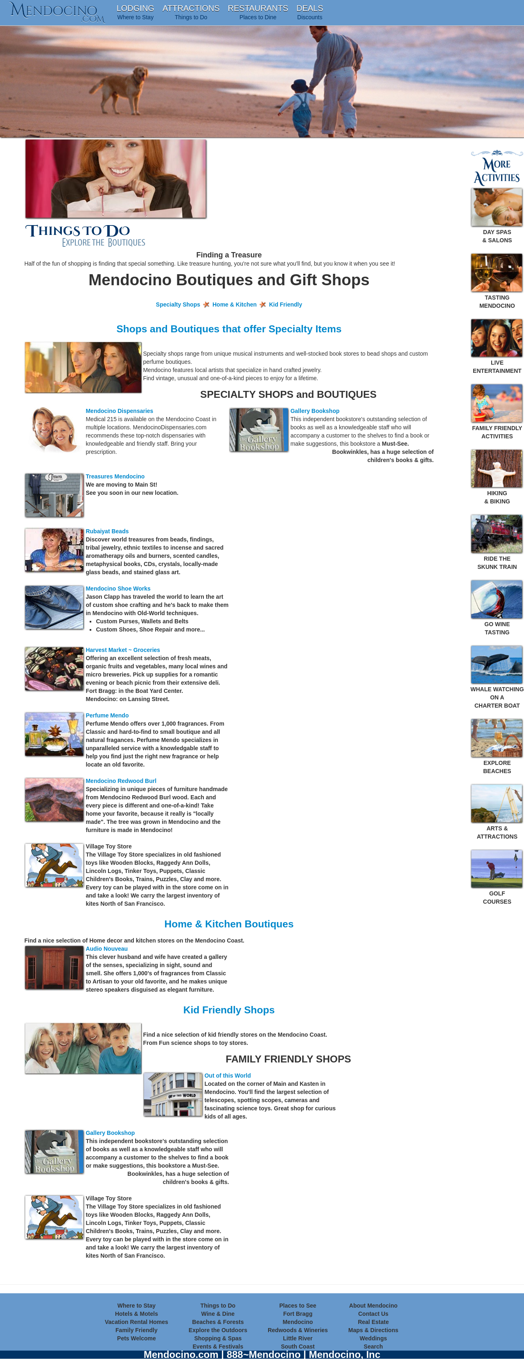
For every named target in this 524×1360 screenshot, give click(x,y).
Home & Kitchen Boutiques (229, 923)
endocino (57, 10)
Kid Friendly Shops (229, 1009)
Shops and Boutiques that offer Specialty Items (228, 328)
